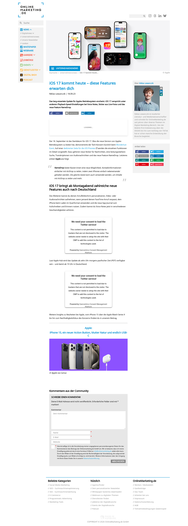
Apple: (88, 328)
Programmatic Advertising (61, 499)
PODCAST (28, 80)
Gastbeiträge (140, 488)
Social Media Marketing (60, 485)
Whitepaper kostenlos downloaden (107, 492)
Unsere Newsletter (30, 40)
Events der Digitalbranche (103, 505)
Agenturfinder (98, 485)
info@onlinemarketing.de (103, 451)
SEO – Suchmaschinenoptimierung (64, 488)
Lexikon (25, 43)
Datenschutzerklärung (91, 458)
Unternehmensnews (30, 37)
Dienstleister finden (100, 499)
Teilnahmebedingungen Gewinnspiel (150, 509)
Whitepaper (29, 47)
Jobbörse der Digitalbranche (104, 502)
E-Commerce (55, 495)
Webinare (28, 50)
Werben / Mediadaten (144, 485)
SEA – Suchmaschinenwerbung (63, 492)
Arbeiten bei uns (142, 495)
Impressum (139, 499)
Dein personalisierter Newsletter (106, 488)
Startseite (53, 73)
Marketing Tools (56, 502)
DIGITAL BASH (30, 75)
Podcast (95, 509)
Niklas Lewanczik (146, 83)
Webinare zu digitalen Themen (105, 495)
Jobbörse (28, 60)
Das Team (139, 492)
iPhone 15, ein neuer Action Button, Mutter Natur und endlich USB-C (88, 334)
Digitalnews (27, 33)
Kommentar (56, 410)
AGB (136, 505)
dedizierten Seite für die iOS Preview (79, 148)
